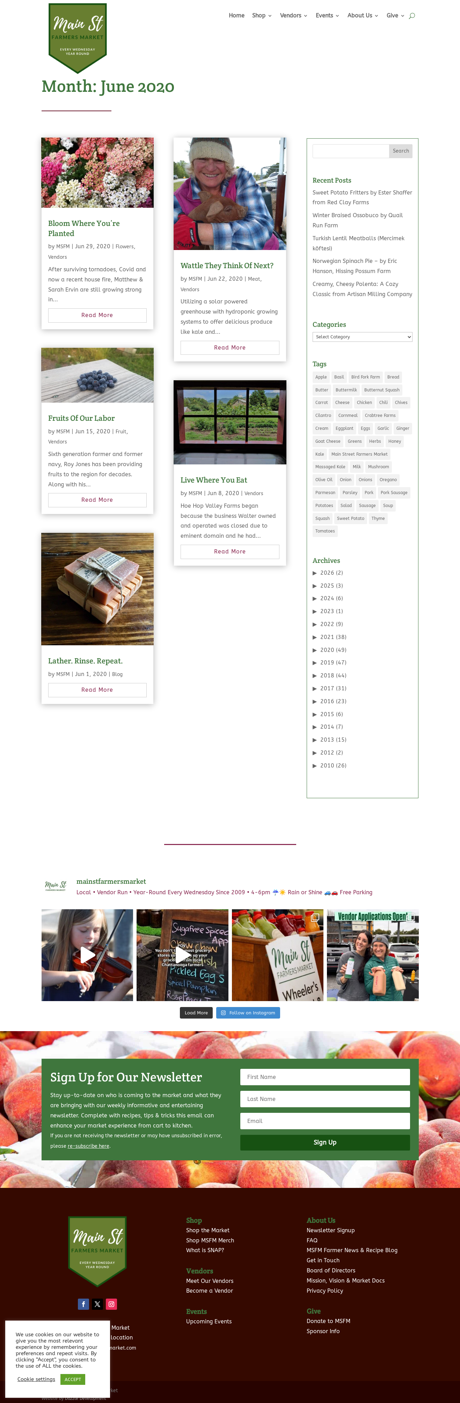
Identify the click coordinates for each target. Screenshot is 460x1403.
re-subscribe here (88, 1146)
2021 (327, 637)
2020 (327, 650)
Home (236, 15)
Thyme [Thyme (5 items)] (378, 518)
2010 (327, 765)
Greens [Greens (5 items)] (355, 441)
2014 (327, 726)
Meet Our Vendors (209, 1281)
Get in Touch (323, 1260)
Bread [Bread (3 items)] (393, 377)
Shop (258, 15)
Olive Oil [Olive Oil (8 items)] (324, 479)
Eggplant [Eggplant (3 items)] (344, 428)
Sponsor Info (323, 1331)
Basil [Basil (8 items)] (339, 377)
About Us (360, 15)
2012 (327, 752)
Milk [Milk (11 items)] (357, 466)
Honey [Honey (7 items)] (394, 441)
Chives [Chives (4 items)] (401, 402)
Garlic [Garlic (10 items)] (383, 428)
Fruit (121, 432)
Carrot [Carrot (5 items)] (321, 402)
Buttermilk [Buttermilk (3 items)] (346, 390)
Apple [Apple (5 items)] (321, 377)
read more (97, 315)
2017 (327, 688)
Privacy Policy (325, 1290)
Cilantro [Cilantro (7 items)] (323, 415)
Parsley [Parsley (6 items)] (350, 492)
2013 (327, 739)
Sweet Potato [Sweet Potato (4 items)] (350, 518)
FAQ (312, 1240)
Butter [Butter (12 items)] (321, 390)
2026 (327, 573)
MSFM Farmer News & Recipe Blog (352, 1250)
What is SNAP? (205, 1250)
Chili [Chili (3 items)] (383, 402)
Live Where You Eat (214, 480)
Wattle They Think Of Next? (227, 265)
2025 (327, 585)
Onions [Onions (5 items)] (365, 479)
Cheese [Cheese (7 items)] (342, 402)
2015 (327, 714)
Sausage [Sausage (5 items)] (367, 505)
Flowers (125, 247)
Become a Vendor (209, 1290)
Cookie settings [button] (36, 1379)
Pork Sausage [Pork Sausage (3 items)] (394, 492)
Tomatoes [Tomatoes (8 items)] (325, 531)
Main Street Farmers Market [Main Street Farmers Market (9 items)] (359, 454)
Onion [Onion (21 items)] (345, 479)
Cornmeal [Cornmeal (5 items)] (348, 415)
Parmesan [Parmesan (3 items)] (325, 492)
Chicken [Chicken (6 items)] (364, 402)
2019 (327, 662)
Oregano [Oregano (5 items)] (388, 479)
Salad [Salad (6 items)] (346, 505)
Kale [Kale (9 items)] (319, 454)
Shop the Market (207, 1230)
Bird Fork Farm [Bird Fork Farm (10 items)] (365, 377)
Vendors (290, 15)
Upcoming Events (209, 1321)
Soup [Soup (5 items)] (388, 505)
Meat (254, 279)
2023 (327, 611)
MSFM (63, 247)
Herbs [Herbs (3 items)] (375, 441)
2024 (327, 598)
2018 (327, 675)
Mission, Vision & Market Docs (346, 1280)
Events (324, 15)
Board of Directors (331, 1270)
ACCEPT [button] (73, 1379)
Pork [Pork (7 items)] (369, 492)
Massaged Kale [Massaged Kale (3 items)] (330, 466)
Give (392, 15)
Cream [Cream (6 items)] (321, 428)
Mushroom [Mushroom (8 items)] (378, 466)
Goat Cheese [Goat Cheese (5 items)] (328, 441)
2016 (327, 701)
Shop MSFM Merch (210, 1240)
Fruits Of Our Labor (81, 418)
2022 (327, 624)
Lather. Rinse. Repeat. (85, 661)
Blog (117, 674)
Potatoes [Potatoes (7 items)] (324, 505)
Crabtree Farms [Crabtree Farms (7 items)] (380, 415)
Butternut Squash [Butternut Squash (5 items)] (382, 390)
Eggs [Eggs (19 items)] (365, 428)
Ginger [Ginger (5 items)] (402, 428)
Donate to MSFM (328, 1321)
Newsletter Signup (331, 1230)
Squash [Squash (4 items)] (322, 518)
